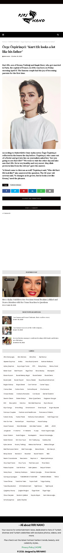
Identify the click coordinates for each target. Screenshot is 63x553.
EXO (5, 403)
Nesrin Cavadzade (10, 458)
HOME (38, 547)
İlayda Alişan (35, 495)
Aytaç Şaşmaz (9, 366)
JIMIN (46, 426)
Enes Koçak (42, 408)
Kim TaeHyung (34, 440)
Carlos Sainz (19, 389)
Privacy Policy (28, 547)
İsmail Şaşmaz (9, 500)
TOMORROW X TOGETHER (28, 477)
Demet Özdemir (48, 394)
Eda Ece (22, 403)
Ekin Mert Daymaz (34, 403)
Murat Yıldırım (39, 454)
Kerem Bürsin (8, 440)
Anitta (20, 362)
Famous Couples (10, 412)
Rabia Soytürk (8, 468)
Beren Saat (7, 371)
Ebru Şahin (13, 403)
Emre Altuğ (19, 408)
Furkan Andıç (8, 417)
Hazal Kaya (31, 421)
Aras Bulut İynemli (31, 362)
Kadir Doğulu (20, 435)
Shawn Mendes (50, 472)
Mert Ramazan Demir (11, 449)
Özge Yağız (46, 491)
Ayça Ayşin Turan (23, 366)
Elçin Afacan (48, 403)
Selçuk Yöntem (45, 468)
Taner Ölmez (8, 481)
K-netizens (27, 431)
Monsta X (18, 454)
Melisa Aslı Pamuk (35, 444)
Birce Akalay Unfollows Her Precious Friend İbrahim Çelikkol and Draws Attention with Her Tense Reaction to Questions (30, 301)
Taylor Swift (33, 481)
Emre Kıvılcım (30, 408)
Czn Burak (36, 394)
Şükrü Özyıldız (22, 500)
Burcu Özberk (31, 380)
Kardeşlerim (32, 435)
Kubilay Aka (47, 440)
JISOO (53, 426)
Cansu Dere (8, 389)
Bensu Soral (54, 366)
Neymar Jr (34, 458)
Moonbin (28, 454)
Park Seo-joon (34, 463)
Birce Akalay (40, 371)
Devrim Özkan (8, 398)
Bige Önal (29, 371)
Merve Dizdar (39, 449)
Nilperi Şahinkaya (47, 458)
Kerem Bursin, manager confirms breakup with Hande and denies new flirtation (35, 339)
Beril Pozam (18, 371)
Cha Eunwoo (44, 389)
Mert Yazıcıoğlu (27, 449)
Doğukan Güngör (50, 398)
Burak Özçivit (18, 380)
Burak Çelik (7, 380)
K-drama (17, 431)
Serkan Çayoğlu (36, 472)
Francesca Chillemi (46, 412)
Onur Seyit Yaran (9, 463)
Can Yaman (32, 385)
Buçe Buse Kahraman (46, 380)
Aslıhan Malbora (47, 362)
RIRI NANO (7, 56)
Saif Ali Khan (21, 468)
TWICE (56, 477)
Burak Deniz (49, 375)
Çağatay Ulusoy (9, 491)
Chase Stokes (8, 394)
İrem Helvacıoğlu (49, 495)
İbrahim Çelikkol (22, 495)
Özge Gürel (35, 491)
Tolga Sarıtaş (45, 481)
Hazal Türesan (9, 426)
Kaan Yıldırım (8, 435)
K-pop (36, 431)
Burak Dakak (37, 375)
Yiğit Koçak (49, 486)
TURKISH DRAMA (13, 42)
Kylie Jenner (8, 444)
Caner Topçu (44, 385)
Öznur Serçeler (9, 495)
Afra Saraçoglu (9, 357)
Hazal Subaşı (42, 421)
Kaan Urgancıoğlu (48, 431)
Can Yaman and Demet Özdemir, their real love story (31, 317)
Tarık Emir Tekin (21, 481)
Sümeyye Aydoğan (10, 477)
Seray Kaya (8, 472)
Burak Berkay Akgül (23, 375)
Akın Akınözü (22, 357)
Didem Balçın (21, 398)
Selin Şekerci (32, 468)
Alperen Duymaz (9, 362)
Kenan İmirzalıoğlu (46, 435)
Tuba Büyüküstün (10, 486)
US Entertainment (25, 486)
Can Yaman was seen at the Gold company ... (28, 328)
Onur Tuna (22, 463)
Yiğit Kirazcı (38, 486)
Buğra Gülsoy (8, 385)
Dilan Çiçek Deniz (35, 398)
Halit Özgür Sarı (52, 417)
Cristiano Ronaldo (22, 394)
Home (4, 42)
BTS (34, 366)
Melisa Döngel (49, 444)
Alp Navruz (42, 357)
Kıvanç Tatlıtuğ (20, 444)
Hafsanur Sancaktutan (36, 417)
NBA (48, 454)
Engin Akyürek (54, 408)
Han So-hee (8, 421)
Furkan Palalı (20, 417)
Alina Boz (32, 357)
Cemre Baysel (32, 389)
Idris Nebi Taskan (36, 426)
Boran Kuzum (8, 375)
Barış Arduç (42, 366)
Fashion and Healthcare (27, 412)
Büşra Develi (20, 385)
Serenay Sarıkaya (21, 472)
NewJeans (23, 458)
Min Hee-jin (51, 449)
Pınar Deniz (45, 463)
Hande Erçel (19, 421)
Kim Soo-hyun (21, 440)
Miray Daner (8, 454)
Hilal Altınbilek (21, 426)
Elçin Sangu (8, 408)
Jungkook (7, 431)
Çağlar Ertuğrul (23, 491)
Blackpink (50, 371)
